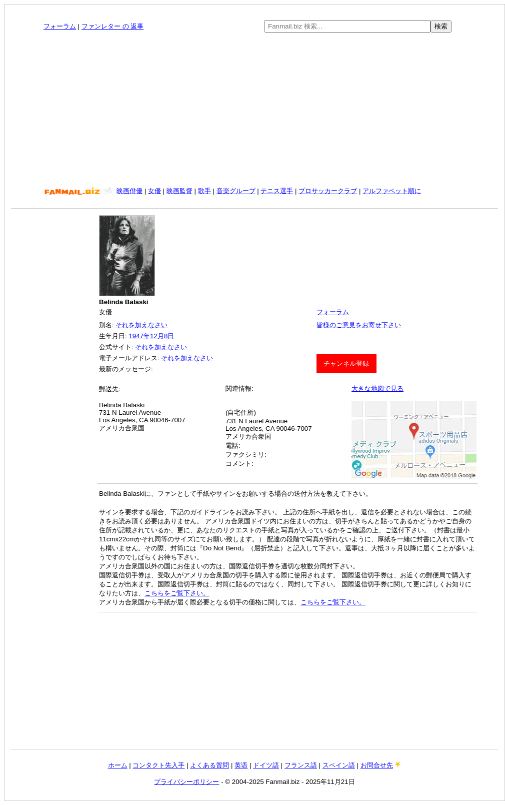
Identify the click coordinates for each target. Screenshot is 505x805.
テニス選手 (276, 191)
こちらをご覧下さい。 (177, 593)
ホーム (118, 765)
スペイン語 (338, 765)
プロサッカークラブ (327, 191)
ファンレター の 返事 (113, 26)
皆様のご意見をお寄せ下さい (358, 325)
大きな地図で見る (378, 388)
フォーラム (60, 26)
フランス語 (300, 765)
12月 (157, 336)
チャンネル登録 (346, 363)
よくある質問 (209, 765)
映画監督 (179, 191)
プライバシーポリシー (186, 781)
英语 (241, 765)
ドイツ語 (266, 765)
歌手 (204, 191)
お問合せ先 (376, 765)
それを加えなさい (142, 325)
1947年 (139, 336)
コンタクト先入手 (158, 765)
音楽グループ (236, 191)
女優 (154, 191)
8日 (169, 336)
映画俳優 (129, 191)
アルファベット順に (391, 191)
